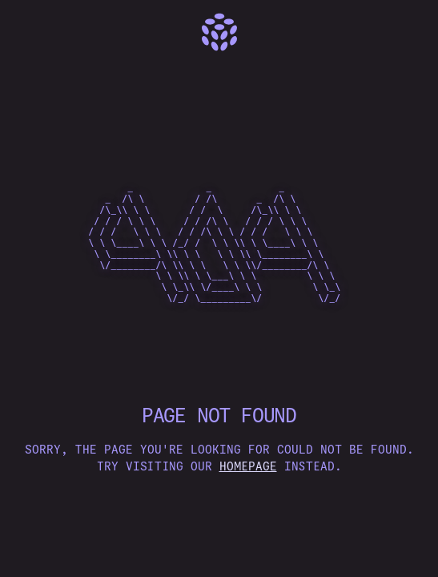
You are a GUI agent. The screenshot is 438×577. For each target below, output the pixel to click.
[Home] (219, 32)
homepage (248, 466)
